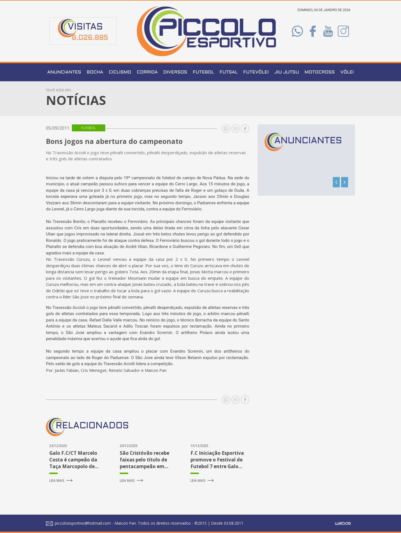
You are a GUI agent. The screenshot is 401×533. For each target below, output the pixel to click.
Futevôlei (256, 72)
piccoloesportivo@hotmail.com (78, 523)
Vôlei (347, 72)
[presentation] (336, 182)
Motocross (320, 72)
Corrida (147, 72)
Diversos (175, 72)
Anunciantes (64, 72)
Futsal (229, 72)
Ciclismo (120, 72)
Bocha (95, 72)
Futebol (203, 72)
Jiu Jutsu (286, 72)
